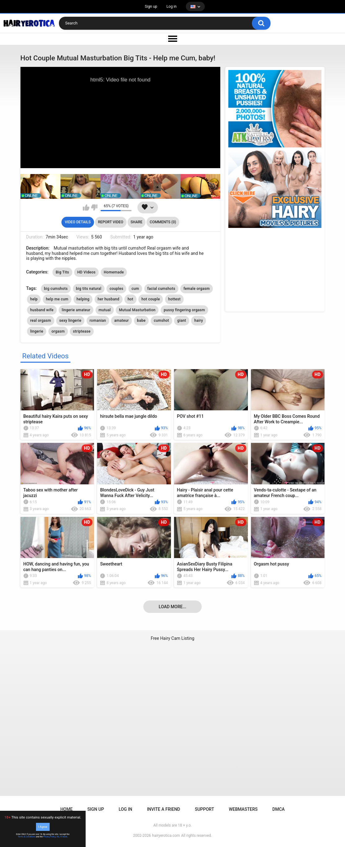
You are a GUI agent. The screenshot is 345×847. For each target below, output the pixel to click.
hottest (174, 299)
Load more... (172, 606)
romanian (98, 320)
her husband (108, 299)
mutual (105, 310)
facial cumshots (161, 288)
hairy (198, 320)
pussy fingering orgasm (184, 310)
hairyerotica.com (166, 835)
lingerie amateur (76, 310)
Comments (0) (163, 222)
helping (83, 299)
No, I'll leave (62, 837)
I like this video (86, 207)
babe (141, 320)
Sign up (151, 6)
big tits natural (88, 288)
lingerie (36, 331)
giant (181, 320)
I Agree (42, 826)
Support (204, 809)
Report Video (110, 222)
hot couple (150, 299)
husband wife (41, 310)
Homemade (114, 272)
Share (136, 222)
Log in (172, 6)
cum (135, 288)
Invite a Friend (163, 809)
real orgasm (40, 320)
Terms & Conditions (26, 837)
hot (130, 299)
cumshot (161, 320)
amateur (121, 320)
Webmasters (243, 809)
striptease (82, 331)
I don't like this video (94, 207)
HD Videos (86, 272)
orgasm (58, 331)
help (34, 299)
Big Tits (62, 272)
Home (66, 809)
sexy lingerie (70, 320)
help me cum (57, 299)
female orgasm (196, 288)
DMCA (278, 809)
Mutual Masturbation (137, 310)
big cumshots (56, 288)
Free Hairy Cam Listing (173, 638)
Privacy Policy (49, 837)
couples (116, 288)
